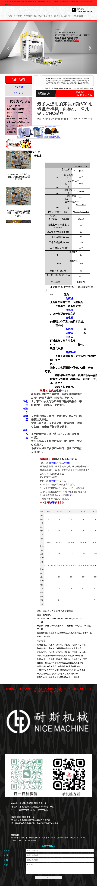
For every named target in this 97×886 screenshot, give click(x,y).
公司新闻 (18, 87)
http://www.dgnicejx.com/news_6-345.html (65, 618)
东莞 (67, 611)
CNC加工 (83, 838)
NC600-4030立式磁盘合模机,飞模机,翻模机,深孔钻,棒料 (18, 178)
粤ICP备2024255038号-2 (47, 823)
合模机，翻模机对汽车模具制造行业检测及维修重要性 (60, 663)
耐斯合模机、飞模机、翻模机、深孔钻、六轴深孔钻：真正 (62, 652)
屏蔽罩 (53, 838)
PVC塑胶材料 (15, 838)
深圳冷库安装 (74, 838)
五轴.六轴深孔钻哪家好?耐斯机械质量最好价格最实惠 (60, 656)
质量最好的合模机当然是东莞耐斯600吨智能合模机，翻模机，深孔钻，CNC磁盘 (64, 634)
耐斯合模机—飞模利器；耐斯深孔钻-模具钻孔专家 (58, 666)
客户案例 (48, 16)
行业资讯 (18, 93)
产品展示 (28, 16)
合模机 (29, 152)
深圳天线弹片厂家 (34, 838)
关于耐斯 (18, 16)
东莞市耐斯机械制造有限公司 (63, 88)
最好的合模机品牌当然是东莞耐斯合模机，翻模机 (58, 677)
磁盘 (71, 611)
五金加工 (14, 840)
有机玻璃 (33, 840)
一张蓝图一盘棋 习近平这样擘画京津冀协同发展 (57, 674)
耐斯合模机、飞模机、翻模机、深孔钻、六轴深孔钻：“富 (61, 645)
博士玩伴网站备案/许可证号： (24, 823)
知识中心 (68, 16)
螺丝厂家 (24, 838)
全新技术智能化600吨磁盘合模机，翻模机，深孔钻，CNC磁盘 (64, 626)
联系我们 (78, 16)
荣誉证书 (58, 16)
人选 (53, 611)
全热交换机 (45, 838)
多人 (49, 611)
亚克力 (27, 840)
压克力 (21, 840)
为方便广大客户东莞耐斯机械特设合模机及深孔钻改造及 (61, 670)
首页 (10, 16)
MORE (27, 102)
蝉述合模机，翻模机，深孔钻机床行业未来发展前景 (59, 648)
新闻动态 (38, 16)
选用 (58, 611)
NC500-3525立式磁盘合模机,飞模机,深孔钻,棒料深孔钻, (18, 215)
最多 (45, 611)
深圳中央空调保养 (62, 838)
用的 (62, 611)
